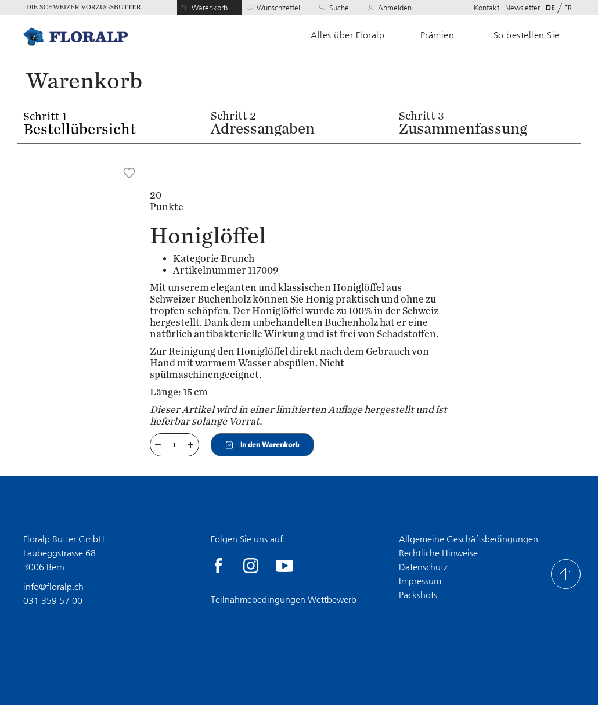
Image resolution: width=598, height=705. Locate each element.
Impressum (420, 581)
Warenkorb (210, 7)
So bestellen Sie (526, 35)
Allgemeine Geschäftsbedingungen (468, 539)
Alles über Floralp (347, 35)
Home (75, 36)
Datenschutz (423, 567)
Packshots (418, 594)
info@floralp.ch (53, 586)
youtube (284, 565)
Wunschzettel (278, 7)
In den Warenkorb (262, 444)
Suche (339, 7)
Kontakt (486, 7)
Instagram (250, 565)
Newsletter (522, 7)
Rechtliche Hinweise (438, 553)
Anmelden (395, 7)
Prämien (437, 35)
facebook (218, 565)
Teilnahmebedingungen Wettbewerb (283, 599)
